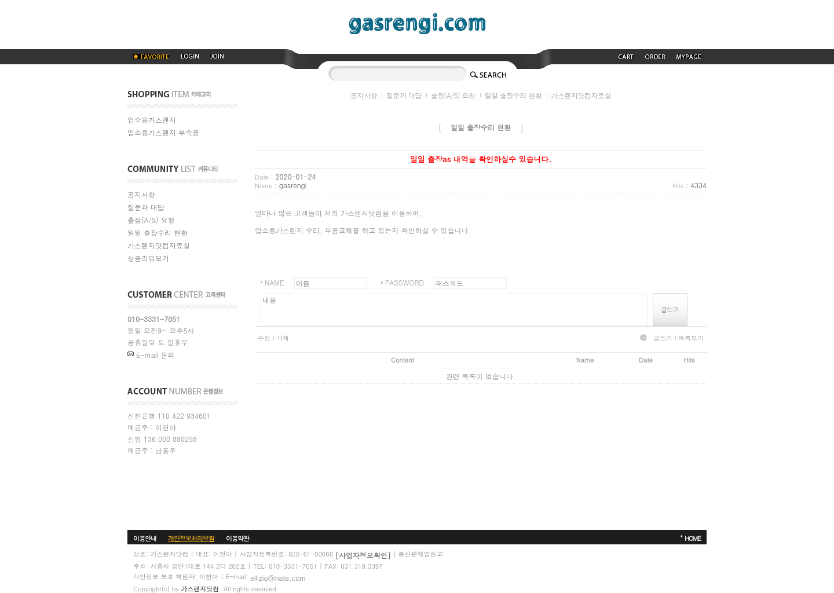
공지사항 (141, 194)
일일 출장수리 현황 (157, 232)
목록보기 (691, 338)
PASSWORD (404, 282)
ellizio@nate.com (278, 578)
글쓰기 (662, 338)
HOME (693, 538)
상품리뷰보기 (148, 258)
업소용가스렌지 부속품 (163, 132)
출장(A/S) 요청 (151, 220)
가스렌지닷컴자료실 (158, 245)
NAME (274, 282)
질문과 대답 (145, 207)
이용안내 (144, 538)
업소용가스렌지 (151, 120)
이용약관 (237, 538)
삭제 (282, 338)
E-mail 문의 (150, 355)
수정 (264, 338)
